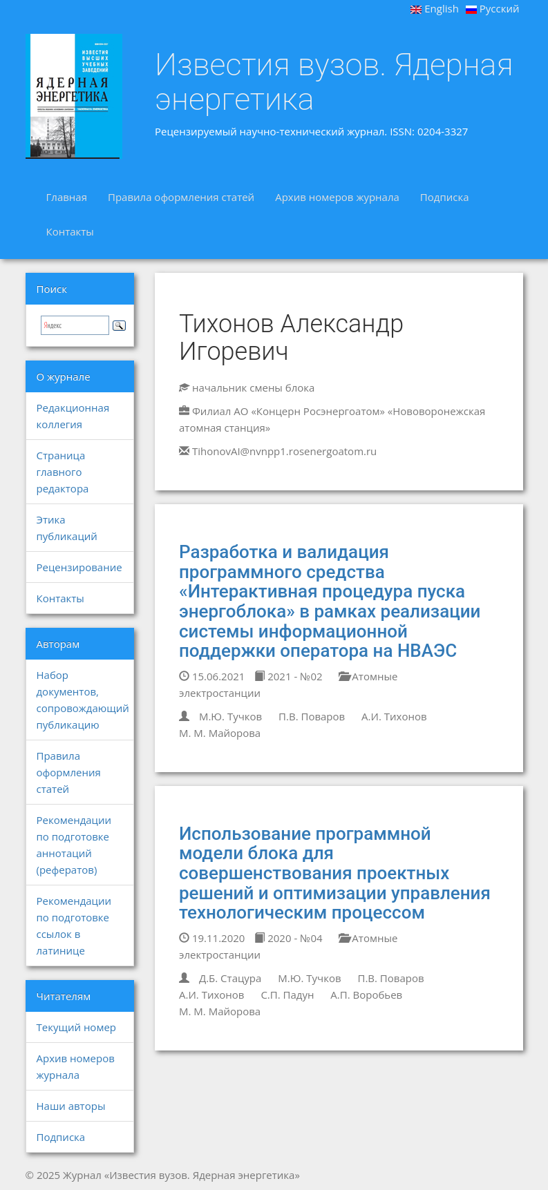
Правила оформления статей (181, 197)
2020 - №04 (288, 938)
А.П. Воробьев (366, 994)
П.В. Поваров (311, 716)
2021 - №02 (288, 676)
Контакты (70, 231)
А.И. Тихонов (393, 716)
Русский (493, 8)
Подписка (444, 197)
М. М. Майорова (220, 733)
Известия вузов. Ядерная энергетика (334, 82)
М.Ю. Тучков (230, 716)
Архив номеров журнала (337, 197)
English (434, 8)
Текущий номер (77, 1027)
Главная (66, 197)
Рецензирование (79, 567)
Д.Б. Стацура (230, 978)
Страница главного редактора (63, 471)
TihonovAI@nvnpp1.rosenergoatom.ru (284, 451)
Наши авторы (71, 1106)
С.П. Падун (287, 994)
